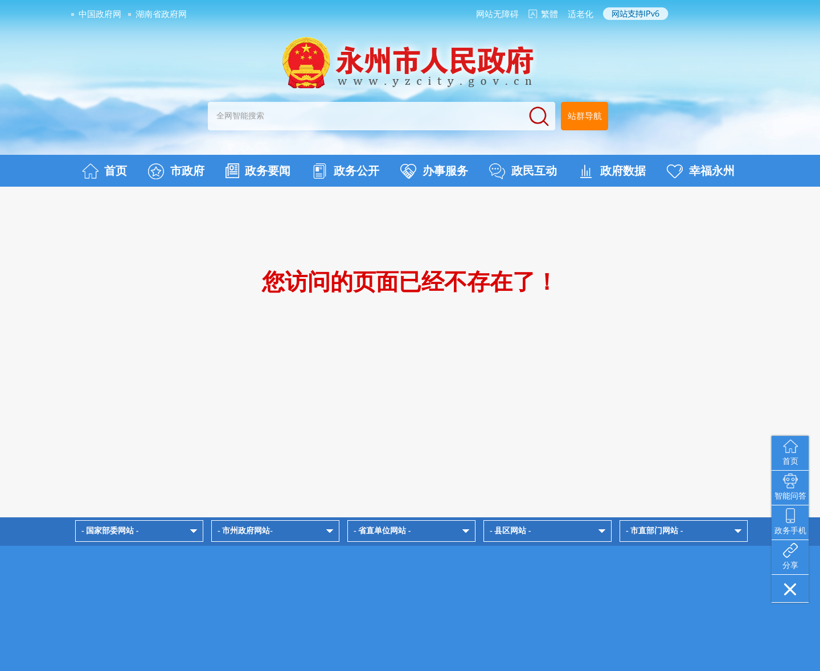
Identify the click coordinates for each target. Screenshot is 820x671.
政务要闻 (258, 170)
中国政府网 (100, 14)
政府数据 (612, 171)
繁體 (549, 14)
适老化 (580, 14)
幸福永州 (701, 171)
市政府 (176, 171)
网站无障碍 (497, 14)
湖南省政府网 (161, 14)
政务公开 (345, 171)
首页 (104, 171)
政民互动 (523, 171)
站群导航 (585, 116)
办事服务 (434, 171)
